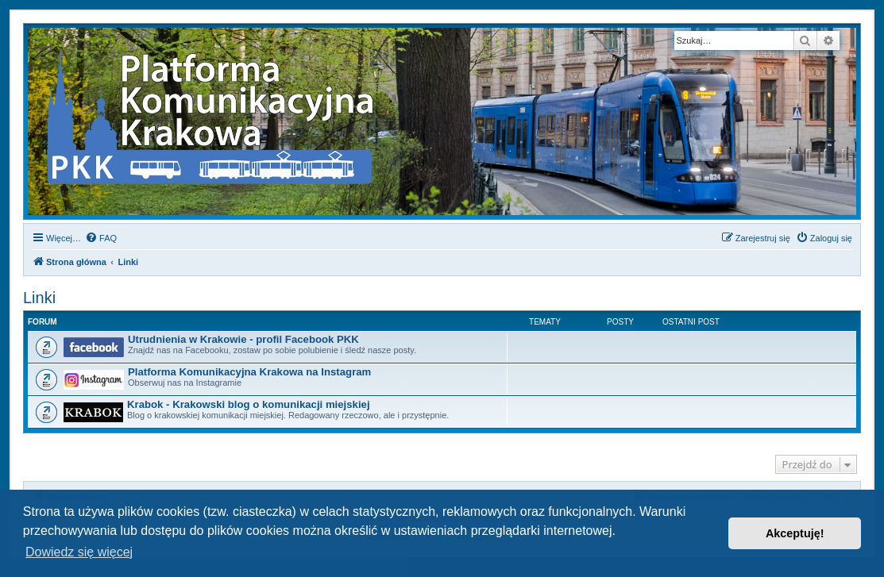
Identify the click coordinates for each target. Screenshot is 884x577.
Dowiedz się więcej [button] (79, 552)
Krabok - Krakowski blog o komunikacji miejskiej (248, 404)
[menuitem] (101, 238)
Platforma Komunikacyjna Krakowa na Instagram (249, 372)
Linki (39, 297)
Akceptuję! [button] (795, 533)
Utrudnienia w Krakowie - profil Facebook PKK (243, 339)
